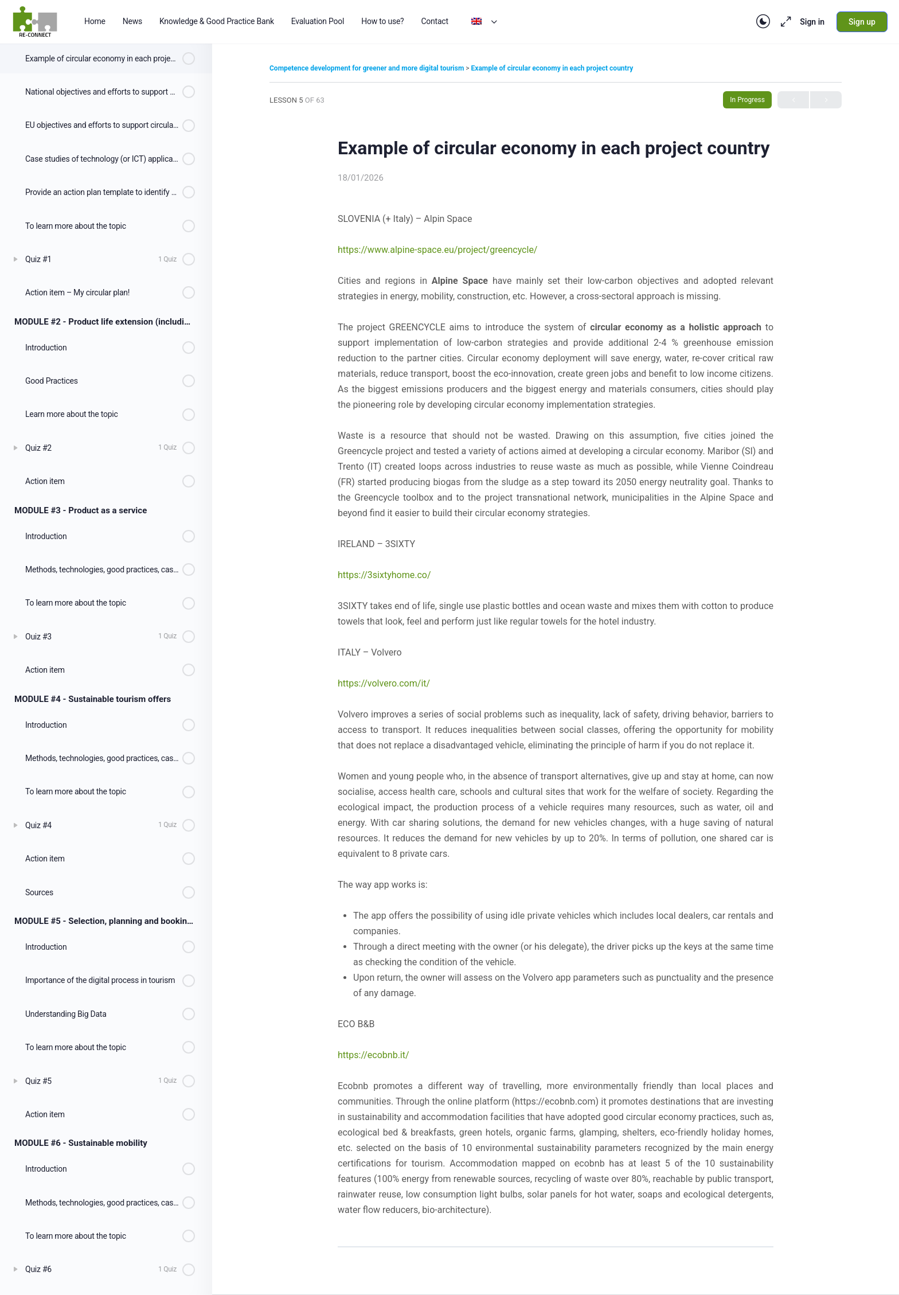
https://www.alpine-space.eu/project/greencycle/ (437, 249)
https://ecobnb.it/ (373, 1055)
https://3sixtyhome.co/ (384, 575)
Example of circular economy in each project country (552, 68)
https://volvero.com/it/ (384, 683)
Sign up (862, 21)
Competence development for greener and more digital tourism (367, 68)
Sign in (812, 21)
